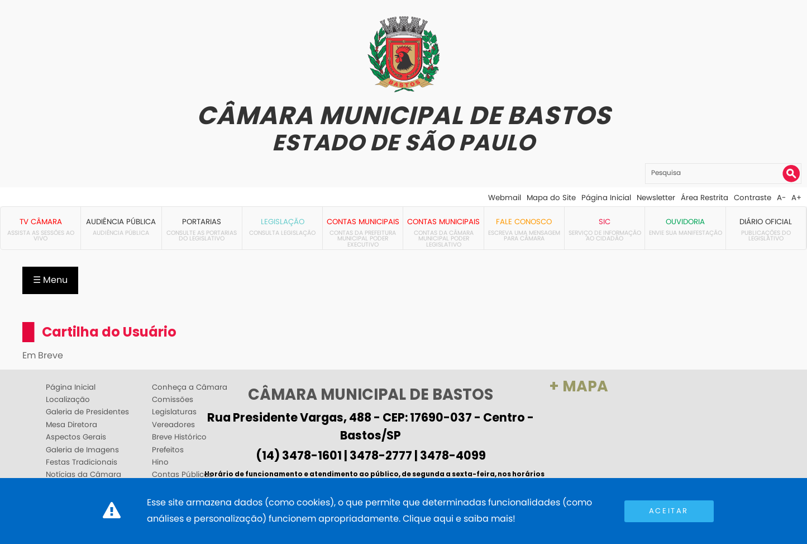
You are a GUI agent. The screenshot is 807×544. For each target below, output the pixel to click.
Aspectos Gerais (76, 437)
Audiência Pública (121, 221)
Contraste (752, 197)
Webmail (504, 197)
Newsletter (656, 197)
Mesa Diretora (71, 425)
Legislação (282, 221)
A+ (796, 197)
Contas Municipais (363, 221)
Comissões (172, 400)
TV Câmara (41, 221)
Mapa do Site (551, 197)
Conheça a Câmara (189, 387)
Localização (68, 400)
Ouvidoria (685, 221)
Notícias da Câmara (83, 475)
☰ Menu (50, 279)
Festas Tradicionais (81, 462)
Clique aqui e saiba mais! (459, 518)
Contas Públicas (182, 475)
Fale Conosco (524, 221)
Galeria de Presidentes (87, 412)
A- (781, 197)
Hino (160, 462)
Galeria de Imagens (82, 450)
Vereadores (173, 425)
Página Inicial (606, 197)
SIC (604, 221)
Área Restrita (704, 197)
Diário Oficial (765, 221)
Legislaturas (174, 412)
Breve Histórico (179, 437)
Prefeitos (168, 450)
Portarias (201, 221)
